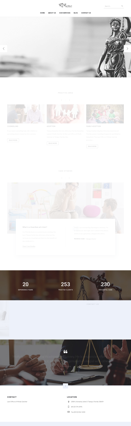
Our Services (64, 13)
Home (42, 13)
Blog (76, 13)
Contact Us (86, 13)
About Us (52, 13)
